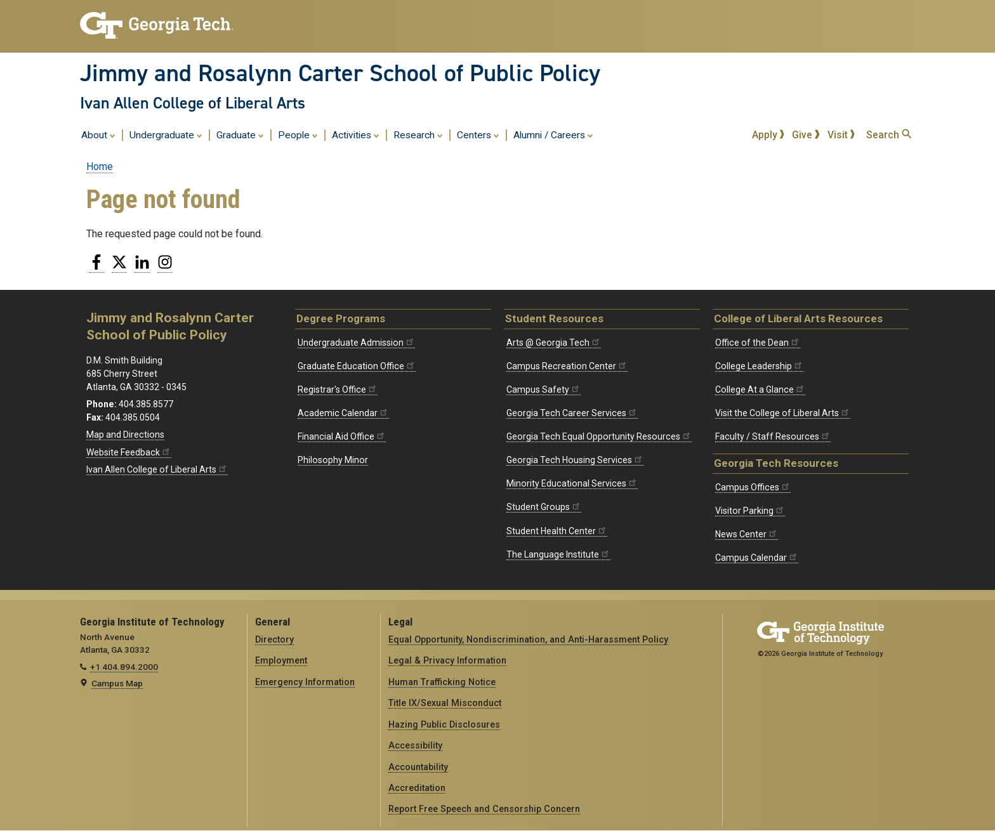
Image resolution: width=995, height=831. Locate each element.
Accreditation (416, 788)
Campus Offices (753, 487)
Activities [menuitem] (355, 134)
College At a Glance (760, 389)
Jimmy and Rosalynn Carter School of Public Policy (340, 73)
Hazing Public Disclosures (444, 724)
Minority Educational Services (572, 483)
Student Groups (543, 507)
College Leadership (759, 366)
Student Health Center (556, 531)
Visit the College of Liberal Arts (782, 413)
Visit (841, 135)
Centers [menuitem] (478, 134)
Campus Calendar (756, 558)
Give (806, 135)
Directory (274, 639)
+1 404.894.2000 (124, 667)
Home (99, 166)
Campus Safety (543, 389)
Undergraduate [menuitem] (165, 134)
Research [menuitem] (418, 134)
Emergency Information (305, 682)
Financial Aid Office (342, 436)
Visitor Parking (750, 511)
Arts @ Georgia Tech (553, 342)
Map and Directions (125, 434)
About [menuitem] (98, 134)
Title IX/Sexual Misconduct (444, 703)
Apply (768, 135)
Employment (281, 660)
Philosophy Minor (333, 460)
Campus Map (117, 683)
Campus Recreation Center (567, 366)
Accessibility (415, 745)
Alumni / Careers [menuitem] (553, 134)
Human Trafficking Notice (442, 682)
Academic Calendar (343, 413)
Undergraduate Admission (356, 342)
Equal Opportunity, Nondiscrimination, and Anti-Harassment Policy (528, 639)
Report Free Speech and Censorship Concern (484, 809)
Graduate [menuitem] (240, 134)
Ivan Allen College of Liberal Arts (192, 103)
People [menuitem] (298, 134)
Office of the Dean (757, 342)
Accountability (418, 767)
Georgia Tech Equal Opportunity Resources (599, 436)
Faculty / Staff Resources (773, 436)
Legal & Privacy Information (447, 660)
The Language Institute (558, 554)
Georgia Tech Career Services (572, 413)
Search (888, 135)
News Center (746, 534)
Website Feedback (128, 452)
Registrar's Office (338, 389)
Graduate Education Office (357, 366)
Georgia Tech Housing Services (574, 460)
